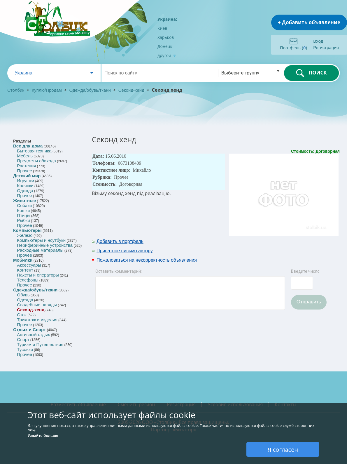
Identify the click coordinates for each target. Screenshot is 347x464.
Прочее (24, 170)
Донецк (164, 46)
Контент (25, 269)
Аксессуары (29, 265)
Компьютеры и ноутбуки (41, 240)
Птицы (23, 215)
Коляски (25, 185)
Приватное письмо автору (125, 250)
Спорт (23, 339)
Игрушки (25, 180)
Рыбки (23, 220)
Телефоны (27, 279)
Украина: (167, 19)
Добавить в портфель (120, 241)
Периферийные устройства (44, 245)
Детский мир (27, 175)
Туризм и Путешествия (40, 344)
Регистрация (326, 47)
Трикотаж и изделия (37, 319)
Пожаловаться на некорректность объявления (147, 260)
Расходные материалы (40, 250)
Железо (24, 235)
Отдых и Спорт (29, 329)
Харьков (165, 37)
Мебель (25, 155)
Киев (162, 28)
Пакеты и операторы (38, 274)
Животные (24, 200)
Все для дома (28, 145)
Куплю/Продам (47, 90)
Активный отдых (33, 334)
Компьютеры (27, 230)
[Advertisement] (263, 245)
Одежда (25, 190)
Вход (318, 41)
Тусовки (25, 349)
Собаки (24, 205)
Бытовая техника (34, 150)
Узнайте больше (43, 435)
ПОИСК (311, 73)
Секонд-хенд (131, 90)
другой (166, 55)
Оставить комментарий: (118, 271)
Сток (21, 314)
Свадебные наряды (37, 304)
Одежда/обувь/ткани (90, 90)
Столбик (15, 90)
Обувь (23, 294)
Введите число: (305, 271)
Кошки (23, 210)
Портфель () (293, 47)
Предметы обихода (36, 160)
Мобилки (22, 260)
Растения (26, 165)
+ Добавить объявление (309, 22)
